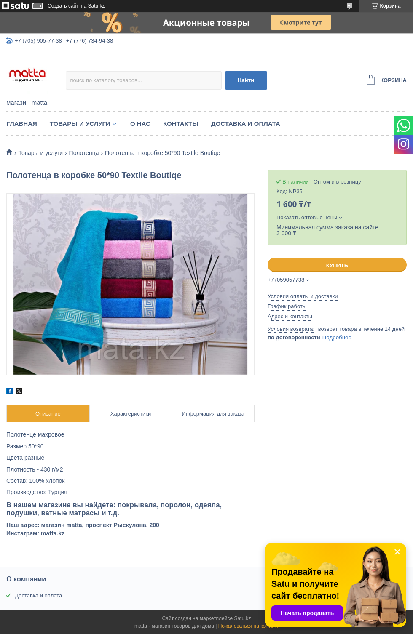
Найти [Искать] (246, 80)
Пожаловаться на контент (248, 626)
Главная (21, 123)
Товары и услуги (80, 123)
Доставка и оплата (245, 123)
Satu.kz (242, 618)
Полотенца (84, 152)
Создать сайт (63, 6)
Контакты (180, 123)
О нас (140, 123)
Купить (337, 265)
